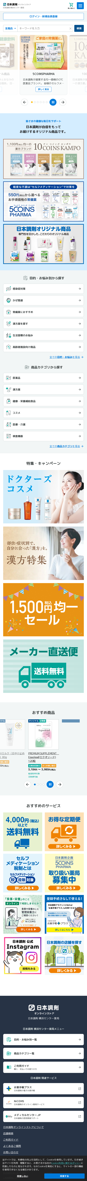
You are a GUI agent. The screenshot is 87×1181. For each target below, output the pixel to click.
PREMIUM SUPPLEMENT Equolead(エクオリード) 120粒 (43, 757)
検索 (79, 28)
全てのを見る (65, 357)
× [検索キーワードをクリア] (70, 28)
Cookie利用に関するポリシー (66, 1162)
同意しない (22, 1176)
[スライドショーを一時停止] (53, 102)
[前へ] (23, 102)
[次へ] (64, 102)
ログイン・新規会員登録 (43, 16)
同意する (64, 1176)
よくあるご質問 (12, 1146)
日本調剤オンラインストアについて (23, 1127)
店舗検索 (8, 1133)
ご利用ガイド (10, 1139)
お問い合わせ (10, 1152)
